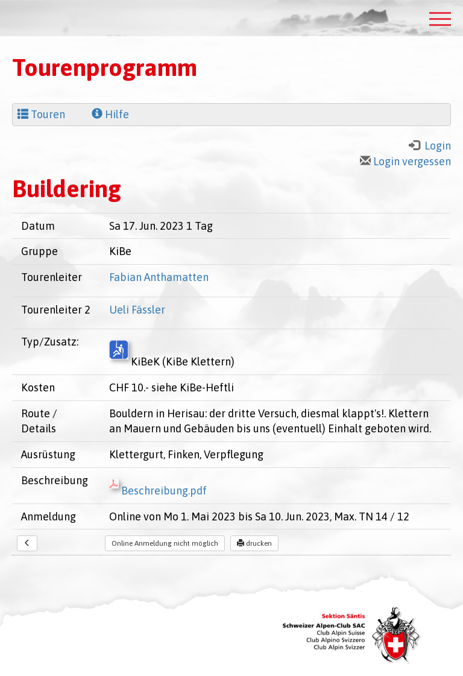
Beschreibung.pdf (158, 490)
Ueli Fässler (137, 309)
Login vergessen (405, 161)
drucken (254, 543)
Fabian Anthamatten (159, 277)
